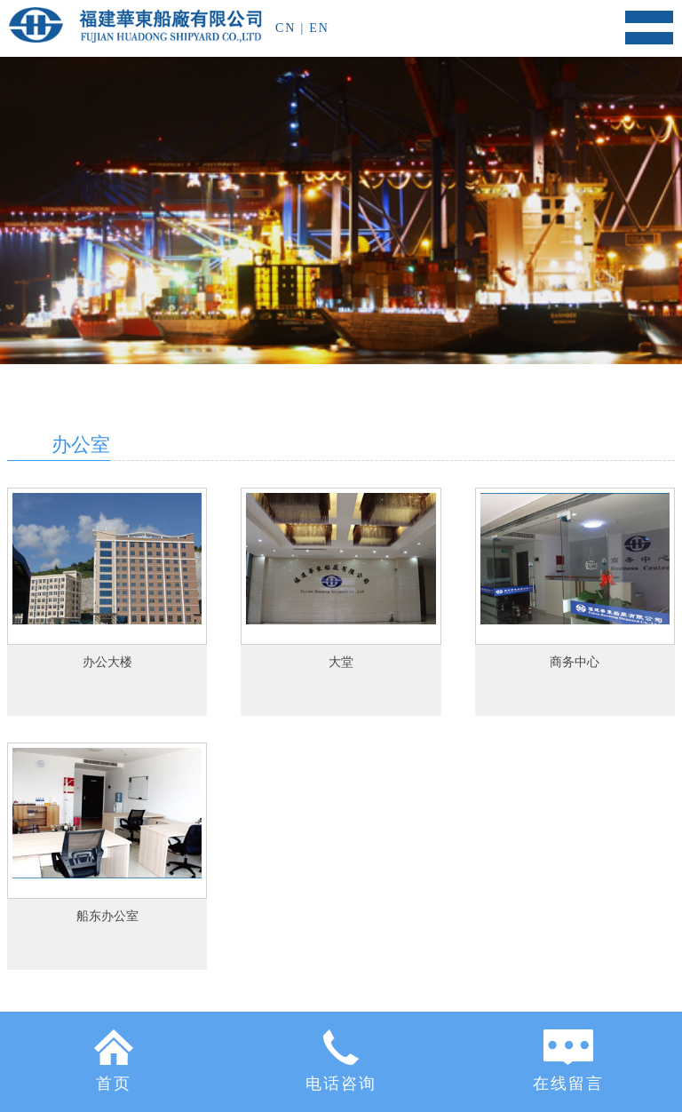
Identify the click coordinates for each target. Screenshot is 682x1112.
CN (285, 28)
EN (319, 28)
